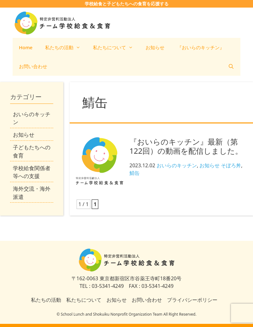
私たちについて (116, 47)
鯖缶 (134, 172)
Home (25, 47)
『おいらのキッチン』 (200, 47)
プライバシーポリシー (192, 299)
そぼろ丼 (231, 165)
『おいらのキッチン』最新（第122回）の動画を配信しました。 (186, 146)
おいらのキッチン (177, 165)
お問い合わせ (33, 66)
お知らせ (155, 47)
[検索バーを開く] (231, 66)
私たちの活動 (66, 47)
